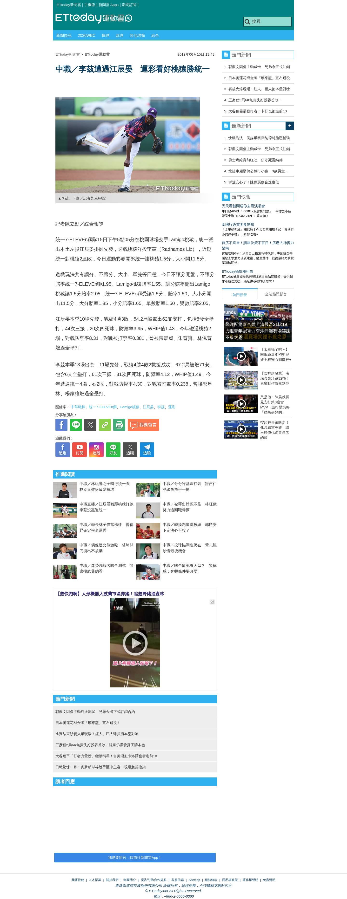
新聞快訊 (64, 35)
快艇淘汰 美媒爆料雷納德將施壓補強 (259, 138)
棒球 (105, 35)
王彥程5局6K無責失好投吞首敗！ (255, 100)
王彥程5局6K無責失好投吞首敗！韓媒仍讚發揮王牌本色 (100, 745)
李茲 (161, 407)
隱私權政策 (230, 880)
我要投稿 (78, 880)
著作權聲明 (250, 880)
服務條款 (211, 880)
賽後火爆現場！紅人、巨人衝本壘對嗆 (259, 89)
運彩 (171, 407)
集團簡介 (129, 880)
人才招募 (95, 880)
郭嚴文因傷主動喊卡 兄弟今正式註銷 (259, 67)
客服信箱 (177, 880)
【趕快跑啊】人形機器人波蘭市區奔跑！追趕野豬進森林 (110, 593)
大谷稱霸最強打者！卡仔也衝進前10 (257, 111)
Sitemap (194, 880)
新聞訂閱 (129, 5)
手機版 (89, 5)
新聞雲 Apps (109, 5)
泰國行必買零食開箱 (238, 224)
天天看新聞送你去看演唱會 (243, 206)
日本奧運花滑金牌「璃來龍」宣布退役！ (87, 723)
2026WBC (86, 35)
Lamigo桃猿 (129, 407)
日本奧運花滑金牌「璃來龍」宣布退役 (259, 78)
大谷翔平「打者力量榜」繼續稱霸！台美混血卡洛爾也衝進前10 (106, 756)
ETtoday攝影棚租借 (237, 271)
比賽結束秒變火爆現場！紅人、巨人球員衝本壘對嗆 (97, 734)
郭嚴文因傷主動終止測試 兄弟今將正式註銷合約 (95, 712)
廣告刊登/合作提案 (154, 880)
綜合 (155, 35)
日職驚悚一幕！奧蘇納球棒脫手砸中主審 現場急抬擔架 (100, 767)
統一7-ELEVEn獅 (103, 407)
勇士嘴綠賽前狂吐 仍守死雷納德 (255, 160)
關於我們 (112, 880)
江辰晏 (148, 407)
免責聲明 (269, 880)
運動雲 (97, 18)
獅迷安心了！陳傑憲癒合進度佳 (253, 182)
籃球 (119, 35)
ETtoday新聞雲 (69, 5)
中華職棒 (78, 407)
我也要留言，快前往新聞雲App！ (135, 857)
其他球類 (137, 35)
